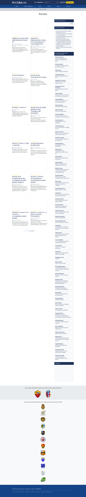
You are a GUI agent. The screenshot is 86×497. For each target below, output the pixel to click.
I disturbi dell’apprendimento (61, 71)
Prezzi (58, 6)
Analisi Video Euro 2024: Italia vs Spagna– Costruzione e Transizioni (62, 184)
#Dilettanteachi (28, 6)
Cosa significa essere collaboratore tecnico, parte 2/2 (61, 152)
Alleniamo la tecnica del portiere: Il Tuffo (60, 82)
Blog (40, 6)
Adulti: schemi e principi (60, 263)
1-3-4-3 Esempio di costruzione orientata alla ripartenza (62, 242)
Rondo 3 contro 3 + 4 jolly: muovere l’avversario (39, 214)
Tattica (33, 79)
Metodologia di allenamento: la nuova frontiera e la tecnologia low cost (62, 339)
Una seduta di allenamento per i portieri (62, 322)
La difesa (57, 258)
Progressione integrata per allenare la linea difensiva (61, 206)
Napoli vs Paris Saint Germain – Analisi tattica (62, 328)
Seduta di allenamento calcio (38, 47)
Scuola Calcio (34, 45)
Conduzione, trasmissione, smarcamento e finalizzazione (61, 288)
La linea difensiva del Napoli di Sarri (61, 76)
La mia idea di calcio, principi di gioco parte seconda (61, 66)
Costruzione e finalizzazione (61, 106)
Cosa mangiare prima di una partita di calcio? (61, 201)
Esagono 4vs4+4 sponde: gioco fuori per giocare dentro (62, 134)
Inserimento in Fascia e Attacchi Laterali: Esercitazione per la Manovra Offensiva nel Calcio (63, 316)
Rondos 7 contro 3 (19, 107)
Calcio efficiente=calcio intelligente (60, 122)
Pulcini (19, 185)
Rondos (24, 45)
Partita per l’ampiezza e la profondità (61, 346)
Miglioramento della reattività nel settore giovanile (61, 253)
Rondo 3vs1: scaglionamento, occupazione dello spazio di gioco (19, 179)
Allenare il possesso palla (60, 111)
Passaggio (16, 78)
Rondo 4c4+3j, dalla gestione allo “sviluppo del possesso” (38, 110)
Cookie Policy (37, 491)
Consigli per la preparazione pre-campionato (61, 294)
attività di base (16, 148)
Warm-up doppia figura (60, 217)
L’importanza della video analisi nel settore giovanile (62, 212)
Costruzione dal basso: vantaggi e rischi (62, 128)
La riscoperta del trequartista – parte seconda (62, 139)
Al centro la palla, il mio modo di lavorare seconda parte (62, 195)
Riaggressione (20, 78)
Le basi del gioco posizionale (37, 144)
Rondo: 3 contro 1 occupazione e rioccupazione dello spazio (38, 179)
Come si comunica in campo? (61, 222)
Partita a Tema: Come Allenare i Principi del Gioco (63, 45)
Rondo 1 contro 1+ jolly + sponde (20, 144)
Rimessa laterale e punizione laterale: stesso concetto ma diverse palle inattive (61, 282)
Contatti (68, 6)
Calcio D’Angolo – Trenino (60, 190)
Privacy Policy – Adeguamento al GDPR (26, 491)
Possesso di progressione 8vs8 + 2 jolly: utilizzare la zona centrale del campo (61, 171)
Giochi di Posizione (35, 148)
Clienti (49, 6)
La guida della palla (59, 299)
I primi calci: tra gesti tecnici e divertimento (61, 158)
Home (16, 6)
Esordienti (16, 185)
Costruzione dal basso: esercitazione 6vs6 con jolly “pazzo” (64, 37)
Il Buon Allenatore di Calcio (61, 333)
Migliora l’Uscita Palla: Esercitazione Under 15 (20, 40)
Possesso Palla (42, 148)
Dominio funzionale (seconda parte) (61, 89)
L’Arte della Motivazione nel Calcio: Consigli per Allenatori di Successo (63, 42)
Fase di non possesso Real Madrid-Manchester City (61, 164)
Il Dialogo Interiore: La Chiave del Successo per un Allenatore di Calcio (62, 228)
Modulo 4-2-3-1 (35, 47)
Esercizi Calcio (16, 44)
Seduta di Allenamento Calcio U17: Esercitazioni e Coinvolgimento (38, 41)
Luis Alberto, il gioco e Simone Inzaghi (61, 275)
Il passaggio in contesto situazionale (60, 145)
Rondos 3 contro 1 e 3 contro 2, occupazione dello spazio (20, 215)
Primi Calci (38, 185)
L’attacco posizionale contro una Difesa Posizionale (61, 101)
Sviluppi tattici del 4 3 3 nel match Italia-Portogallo (61, 351)
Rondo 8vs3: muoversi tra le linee (38, 76)
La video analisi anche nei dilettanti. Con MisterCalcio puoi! (61, 60)
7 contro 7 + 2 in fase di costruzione (60, 247)
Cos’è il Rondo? (18, 75)
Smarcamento (38, 80)
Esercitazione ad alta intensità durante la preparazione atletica (63, 40)
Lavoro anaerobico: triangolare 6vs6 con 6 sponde (62, 305)
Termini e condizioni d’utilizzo (46, 491)
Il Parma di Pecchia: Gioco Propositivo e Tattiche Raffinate (64, 34)
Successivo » (32, 231)
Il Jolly (33, 219)
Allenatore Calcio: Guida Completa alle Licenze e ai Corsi (63, 31)
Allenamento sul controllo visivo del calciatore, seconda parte (62, 95)
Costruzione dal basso (18, 45)
